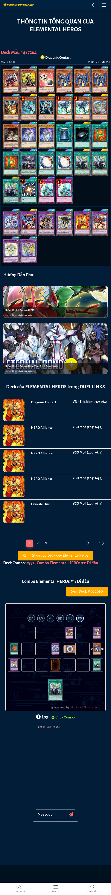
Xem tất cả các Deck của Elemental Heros (55, 555)
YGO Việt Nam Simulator (87, 707)
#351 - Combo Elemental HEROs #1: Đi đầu (62, 563)
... (55, 543)
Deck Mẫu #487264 (19, 52)
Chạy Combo (63, 717)
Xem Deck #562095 (87, 591)
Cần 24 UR (8, 62)
